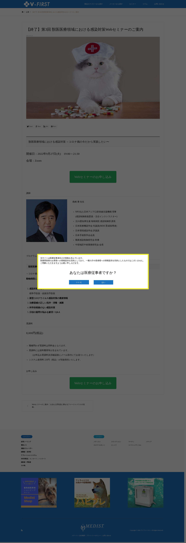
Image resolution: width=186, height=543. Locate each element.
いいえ (79, 282)
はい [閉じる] (103, 282)
